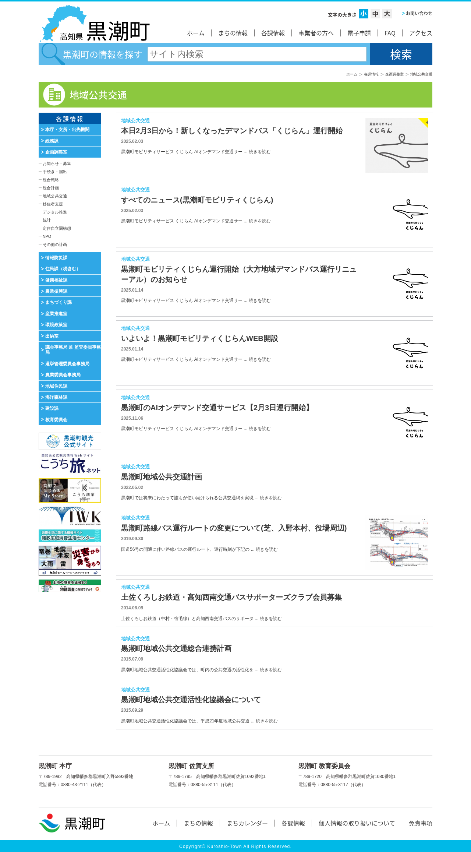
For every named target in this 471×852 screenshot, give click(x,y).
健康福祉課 (56, 280)
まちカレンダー (247, 822)
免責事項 (420, 822)
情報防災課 (56, 257)
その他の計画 (55, 244)
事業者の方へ (316, 32)
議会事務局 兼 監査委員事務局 (73, 350)
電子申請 (359, 32)
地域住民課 (56, 386)
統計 (47, 220)
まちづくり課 (58, 302)
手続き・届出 (55, 171)
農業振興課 (56, 291)
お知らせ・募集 (57, 163)
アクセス (420, 32)
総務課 (52, 141)
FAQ (390, 32)
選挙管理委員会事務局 (67, 363)
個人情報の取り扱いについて (357, 822)
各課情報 (273, 32)
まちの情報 (233, 32)
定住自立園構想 (57, 228)
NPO (47, 236)
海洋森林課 (56, 397)
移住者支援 (53, 204)
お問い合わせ (419, 13)
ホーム (196, 32)
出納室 (52, 336)
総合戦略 (51, 179)
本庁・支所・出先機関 (67, 129)
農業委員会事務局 (63, 374)
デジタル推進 (55, 212)
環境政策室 (56, 324)
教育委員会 (56, 419)
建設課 (52, 408)
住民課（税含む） (63, 268)
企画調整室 (394, 74)
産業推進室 (56, 313)
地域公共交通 (55, 196)
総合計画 (51, 188)
